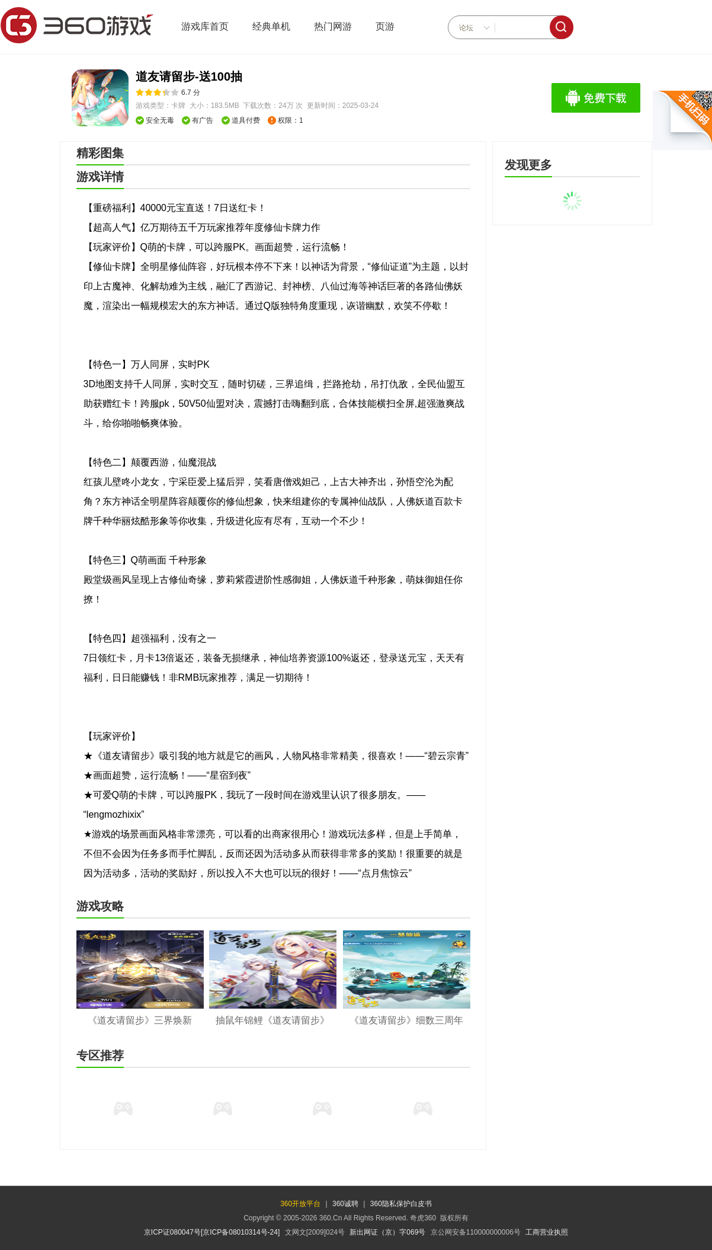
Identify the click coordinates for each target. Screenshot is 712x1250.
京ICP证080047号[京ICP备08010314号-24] (212, 1232)
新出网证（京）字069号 (387, 1232)
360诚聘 (345, 1204)
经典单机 (271, 26)
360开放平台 (300, 1204)
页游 (385, 26)
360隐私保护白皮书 (401, 1204)
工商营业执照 (546, 1232)
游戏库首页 (205, 26)
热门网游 (333, 26)
